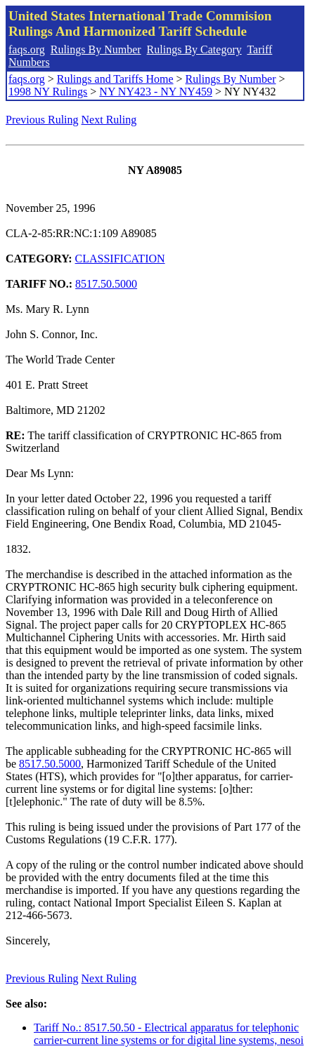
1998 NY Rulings (47, 92)
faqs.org (26, 49)
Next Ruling (109, 120)
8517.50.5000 (106, 284)
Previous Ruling (42, 120)
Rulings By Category (194, 49)
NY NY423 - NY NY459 (155, 92)
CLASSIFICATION (120, 258)
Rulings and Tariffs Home (115, 79)
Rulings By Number (96, 49)
